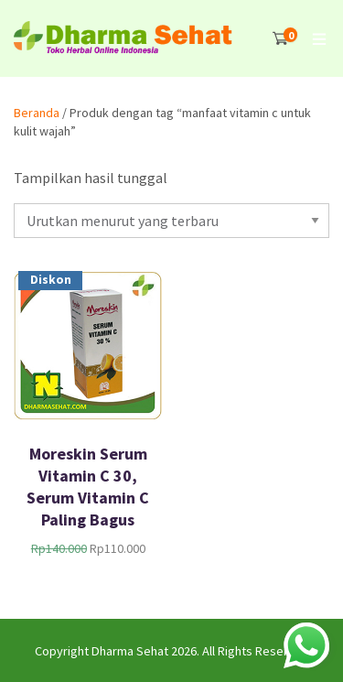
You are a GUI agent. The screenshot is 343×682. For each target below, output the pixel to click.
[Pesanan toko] (171, 220)
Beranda (36, 112)
